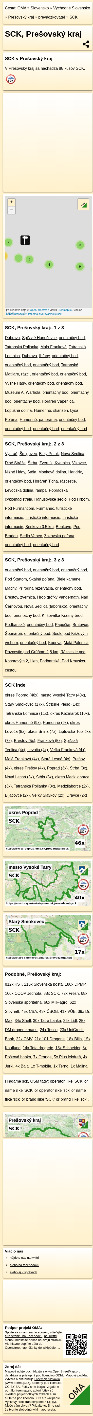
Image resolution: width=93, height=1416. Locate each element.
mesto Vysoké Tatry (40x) (63, 695)
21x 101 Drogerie (49, 1039)
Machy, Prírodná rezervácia (29, 588)
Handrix (75, 472)
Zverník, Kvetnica (54, 463)
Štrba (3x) (78, 768)
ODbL (60, 1375)
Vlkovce (79, 463)
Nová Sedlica (72, 454)
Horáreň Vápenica (58, 401)
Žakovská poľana (59, 536)
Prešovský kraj (21, 17)
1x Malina (79, 1066)
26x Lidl (70, 1021)
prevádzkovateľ (51, 17)
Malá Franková (53, 347)
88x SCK (51, 993)
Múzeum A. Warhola (22, 392)
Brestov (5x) (24, 741)
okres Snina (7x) (42, 731)
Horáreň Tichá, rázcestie (54, 481)
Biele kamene (68, 579)
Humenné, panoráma (38, 420)
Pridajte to (39, 1405)
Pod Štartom (16, 579)
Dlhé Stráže (15, 463)
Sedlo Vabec (31, 536)
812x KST (13, 984)
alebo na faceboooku (24, 1265)
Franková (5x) (49, 741)
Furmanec (45, 508)
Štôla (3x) (44, 777)
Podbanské (15, 625)
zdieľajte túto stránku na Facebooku (33, 1334)
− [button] (11, 210)
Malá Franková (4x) (22, 759)
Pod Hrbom (79, 499)
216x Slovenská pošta (43, 984)
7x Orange (42, 1057)
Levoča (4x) (37, 750)
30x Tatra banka (47, 1021)
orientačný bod (72, 338)
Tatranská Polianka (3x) (34, 786)
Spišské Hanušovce (39, 338)
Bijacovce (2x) (17, 795)
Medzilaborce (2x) (73, 786)
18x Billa (74, 1039)
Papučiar (62, 625)
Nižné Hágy (15, 472)
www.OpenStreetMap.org (62, 1371)
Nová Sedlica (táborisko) (45, 606)
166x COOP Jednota (23, 993)
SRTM (51, 1402)
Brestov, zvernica (20, 597)
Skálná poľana (42, 579)
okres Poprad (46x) (21, 695)
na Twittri (50, 1336)
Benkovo (63, 527)
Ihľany (44, 356)
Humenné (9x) (55, 722)
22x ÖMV (24, 1039)
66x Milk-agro (56, 1002)
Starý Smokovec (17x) (24, 704)
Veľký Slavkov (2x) (48, 795)
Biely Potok (49, 454)
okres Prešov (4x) (29, 768)
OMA (22, 8)
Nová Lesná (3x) (19, 777)
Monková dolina (52, 472)
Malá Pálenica (76, 643)
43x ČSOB (48, 1011)
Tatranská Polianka (21, 347)
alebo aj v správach (23, 1272)
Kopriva (54, 643)
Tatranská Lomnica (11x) (26, 713)
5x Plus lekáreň (67, 1057)
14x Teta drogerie (38, 1048)
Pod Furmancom (19, 508)
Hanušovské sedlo (50, 499)
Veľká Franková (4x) (67, 750)
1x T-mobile (41, 1066)
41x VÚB (67, 1011)
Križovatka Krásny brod (62, 615)
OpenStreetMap (39, 309)
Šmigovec (28, 454)
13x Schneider (67, 1048)
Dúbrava (12, 338)
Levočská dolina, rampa (26, 490)
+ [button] (11, 202)
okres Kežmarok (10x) (69, 713)
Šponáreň (13, 633)
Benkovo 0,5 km (39, 527)
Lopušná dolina (18, 410)
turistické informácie (42, 517)
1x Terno (60, 1066)
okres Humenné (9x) (23, 722)
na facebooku (38, 1332)
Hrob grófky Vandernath (58, 597)
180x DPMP (75, 984)
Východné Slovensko (71, 8)
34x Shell (23, 1021)
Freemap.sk (65, 309)
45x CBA (29, 1011)
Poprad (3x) (57, 768)
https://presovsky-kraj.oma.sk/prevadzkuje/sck (33, 313)
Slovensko (40, 8)
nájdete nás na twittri (24, 1257)
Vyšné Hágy (15, 383)
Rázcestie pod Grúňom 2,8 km (31, 652)
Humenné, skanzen (51, 410)
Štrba (32, 463)
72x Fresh (70, 993)
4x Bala (22, 1066)
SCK (74, 17)
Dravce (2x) (77, 795)
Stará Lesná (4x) (55, 759)
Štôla (31, 472)
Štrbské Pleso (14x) (63, 704)
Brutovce (80, 625)
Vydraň (11, 454)
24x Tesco (48, 1030)
